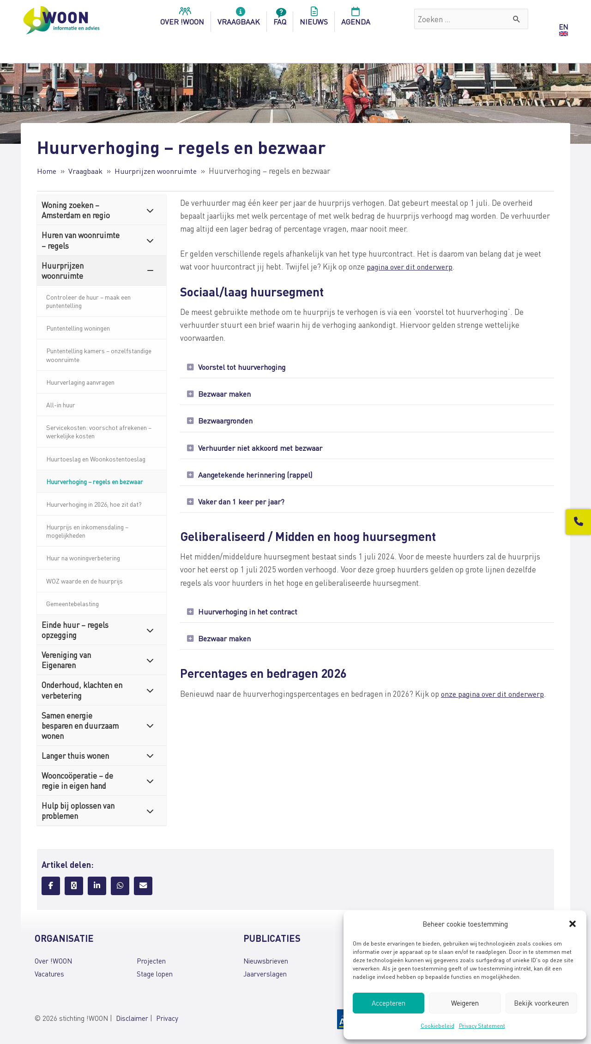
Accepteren (388, 1002)
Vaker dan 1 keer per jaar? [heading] (243, 506)
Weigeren (465, 1002)
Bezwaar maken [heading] (225, 395)
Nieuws (314, 19)
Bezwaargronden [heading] (227, 423)
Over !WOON (53, 960)
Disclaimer (132, 1018)
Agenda (355, 19)
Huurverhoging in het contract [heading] (250, 617)
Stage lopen (155, 973)
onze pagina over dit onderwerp (494, 700)
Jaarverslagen (265, 973)
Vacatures (49, 973)
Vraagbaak (238, 19)
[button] (572, 923)
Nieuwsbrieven (265, 960)
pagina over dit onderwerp (411, 266)
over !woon (182, 19)
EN (563, 26)
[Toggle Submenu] (150, 210)
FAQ (279, 19)
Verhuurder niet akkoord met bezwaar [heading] (263, 450)
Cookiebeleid (437, 1025)
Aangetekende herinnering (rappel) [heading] (258, 478)
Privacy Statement (482, 1025)
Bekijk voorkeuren (541, 1002)
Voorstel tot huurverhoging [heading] (245, 367)
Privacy (167, 1018)
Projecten (151, 960)
